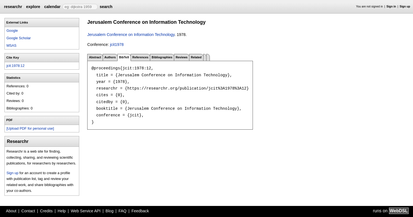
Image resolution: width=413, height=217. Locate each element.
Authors (110, 57)
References (140, 57)
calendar (52, 6)
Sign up (405, 6)
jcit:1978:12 (15, 66)
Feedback (140, 211)
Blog (109, 211)
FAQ (122, 211)
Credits (46, 211)
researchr (13, 6)
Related (196, 57)
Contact (28, 211)
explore (33, 6)
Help (62, 211)
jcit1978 (117, 44)
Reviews (181, 57)
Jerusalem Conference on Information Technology (130, 34)
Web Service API (85, 211)
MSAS (11, 45)
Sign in (391, 6)
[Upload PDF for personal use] (30, 128)
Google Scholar (18, 38)
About (11, 211)
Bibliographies (162, 57)
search (106, 6)
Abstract (95, 57)
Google (12, 30)
